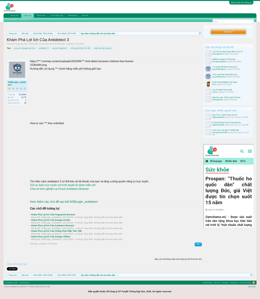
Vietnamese (24, 283)
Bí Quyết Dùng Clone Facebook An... (227, 122)
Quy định (252, 287)
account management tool (24, 48)
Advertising (72, 15)
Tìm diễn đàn (11, 20)
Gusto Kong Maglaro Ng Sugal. (224, 82)
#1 (198, 244)
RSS (254, 282)
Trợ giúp (224, 283)
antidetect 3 (43, 48)
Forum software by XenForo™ (27, 287)
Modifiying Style (11, 283)
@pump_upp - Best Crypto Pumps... (227, 97)
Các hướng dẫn (56, 15)
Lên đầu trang (245, 283)
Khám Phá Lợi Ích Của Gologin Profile (50, 220)
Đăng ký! (228, 31)
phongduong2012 (219, 61)
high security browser (102, 48)
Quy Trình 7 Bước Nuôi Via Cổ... (225, 115)
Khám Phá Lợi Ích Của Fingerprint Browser (53, 214)
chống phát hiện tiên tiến (80, 48)
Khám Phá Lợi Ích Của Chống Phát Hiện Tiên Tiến (56, 231)
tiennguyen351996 (219, 132)
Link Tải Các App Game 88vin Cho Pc (227, 52)
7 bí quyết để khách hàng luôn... (225, 67)
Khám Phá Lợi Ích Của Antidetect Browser (52, 225)
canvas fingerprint (59, 48)
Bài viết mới (25, 20)
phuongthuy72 (218, 54)
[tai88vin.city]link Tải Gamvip (223, 59)
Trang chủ (14, 15)
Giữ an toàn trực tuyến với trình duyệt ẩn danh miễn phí (63, 185)
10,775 (23, 97)
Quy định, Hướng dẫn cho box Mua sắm (36, 44)
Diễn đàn (27, 16)
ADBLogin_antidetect (65, 44)
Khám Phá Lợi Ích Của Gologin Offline (50, 236)
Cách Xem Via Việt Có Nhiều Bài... (226, 130)
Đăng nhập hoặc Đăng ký (241, 2)
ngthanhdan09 (218, 117)
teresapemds (217, 100)
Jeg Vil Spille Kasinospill (222, 90)
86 (25, 103)
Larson (215, 92)
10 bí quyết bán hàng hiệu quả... (225, 74)
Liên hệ (85, 15)
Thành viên (40, 15)
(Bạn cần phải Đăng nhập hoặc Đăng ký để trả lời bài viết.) (178, 259)
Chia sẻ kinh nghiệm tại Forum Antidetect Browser (59, 188)
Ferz (214, 84)
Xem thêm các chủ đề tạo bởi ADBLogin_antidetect (64, 201)
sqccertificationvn (219, 69)
